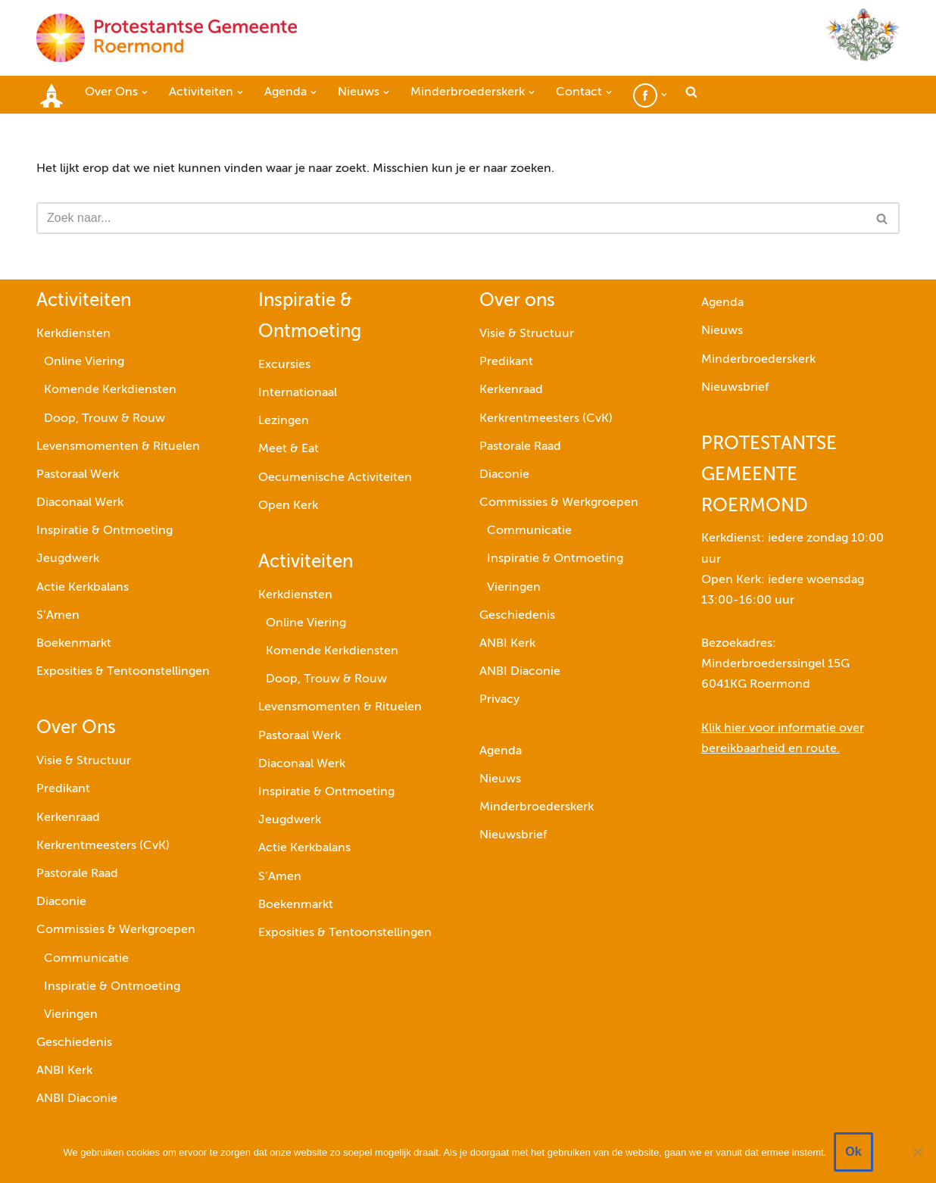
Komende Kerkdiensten (110, 390)
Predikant (63, 789)
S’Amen (58, 616)
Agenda (500, 751)
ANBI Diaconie (76, 1099)
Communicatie (86, 959)
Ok (853, 1151)
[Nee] (917, 1152)
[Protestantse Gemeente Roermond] (166, 38)
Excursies (284, 365)
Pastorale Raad (77, 874)
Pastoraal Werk (77, 475)
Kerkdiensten (73, 334)
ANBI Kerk (64, 1071)
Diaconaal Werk (79, 503)
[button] (145, 92)
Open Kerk (288, 506)
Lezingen (283, 421)
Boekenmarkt (73, 644)
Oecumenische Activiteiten (335, 478)
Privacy (499, 700)
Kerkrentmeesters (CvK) (103, 846)
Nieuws (500, 779)
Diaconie (61, 902)
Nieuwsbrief (513, 835)
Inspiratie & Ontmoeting (104, 531)
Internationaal (297, 393)
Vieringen (71, 1015)
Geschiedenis (74, 1043)
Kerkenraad (68, 818)
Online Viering (84, 362)
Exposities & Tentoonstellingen (123, 672)
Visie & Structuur (83, 761)
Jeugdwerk (67, 559)
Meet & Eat (288, 449)
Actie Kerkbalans (82, 588)
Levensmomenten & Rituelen (118, 447)
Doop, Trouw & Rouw (104, 419)
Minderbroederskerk (536, 807)
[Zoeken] (451, 218)
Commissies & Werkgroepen (115, 930)
